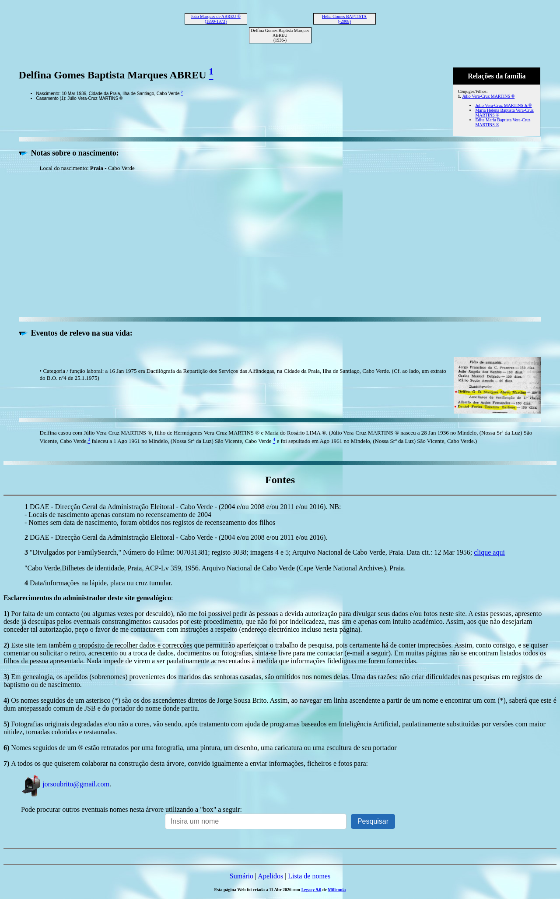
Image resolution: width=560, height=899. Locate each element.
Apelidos (270, 876)
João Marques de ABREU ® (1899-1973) (216, 19)
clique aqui (489, 552)
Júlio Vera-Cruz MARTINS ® (488, 96)
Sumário (241, 876)
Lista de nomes (309, 876)
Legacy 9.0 (311, 889)
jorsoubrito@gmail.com (65, 784)
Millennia (337, 889)
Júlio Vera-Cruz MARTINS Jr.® (503, 105)
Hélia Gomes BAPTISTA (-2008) (344, 19)
